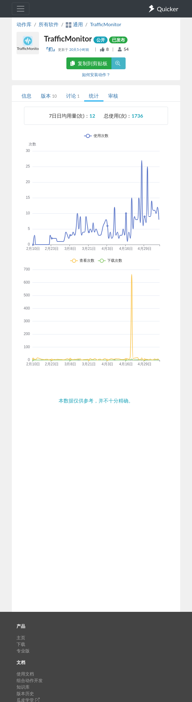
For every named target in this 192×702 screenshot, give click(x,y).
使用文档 (25, 673)
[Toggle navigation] (20, 8)
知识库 (23, 687)
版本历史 (25, 693)
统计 (94, 96)
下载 (21, 644)
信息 (26, 96)
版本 (49, 96)
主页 (21, 637)
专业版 (23, 650)
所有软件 (49, 24)
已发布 (118, 39)
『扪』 (51, 49)
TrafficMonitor (105, 24)
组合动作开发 (30, 680)
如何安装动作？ (96, 74)
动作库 (24, 24)
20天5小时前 (79, 49)
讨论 (72, 96)
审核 (113, 96)
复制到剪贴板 (88, 63)
